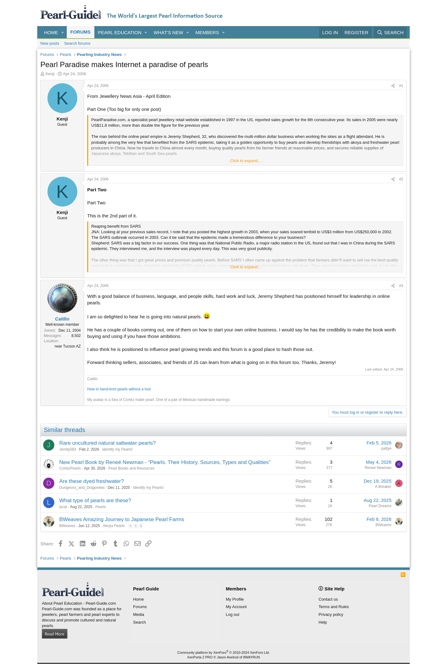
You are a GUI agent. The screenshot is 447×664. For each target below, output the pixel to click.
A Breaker (383, 486)
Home (51, 32)
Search (139, 622)
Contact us (328, 599)
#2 (401, 179)
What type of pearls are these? (95, 500)
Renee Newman (378, 468)
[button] (63, 32)
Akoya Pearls (114, 526)
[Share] (393, 85)
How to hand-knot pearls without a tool (119, 389)
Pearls (100, 507)
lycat (63, 507)
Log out (232, 614)
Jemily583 (67, 449)
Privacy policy (330, 614)
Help (322, 622)
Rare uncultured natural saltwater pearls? (107, 443)
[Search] (390, 32)
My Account (236, 606)
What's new (168, 32)
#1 (401, 86)
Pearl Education (120, 32)
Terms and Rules (333, 606)
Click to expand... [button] (245, 160)
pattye (386, 448)
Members (207, 32)
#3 (401, 286)
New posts (49, 43)
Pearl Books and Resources (131, 468)
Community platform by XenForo (223, 652)
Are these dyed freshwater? (91, 481)
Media (138, 614)
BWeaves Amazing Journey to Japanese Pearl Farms (121, 519)
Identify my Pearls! (117, 449)
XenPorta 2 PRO (200, 657)
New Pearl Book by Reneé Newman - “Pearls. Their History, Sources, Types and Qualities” (164, 462)
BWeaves (67, 526)
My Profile (235, 599)
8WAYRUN (251, 657)
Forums (80, 31)
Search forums (77, 43)
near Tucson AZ (68, 346)
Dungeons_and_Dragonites (82, 487)
